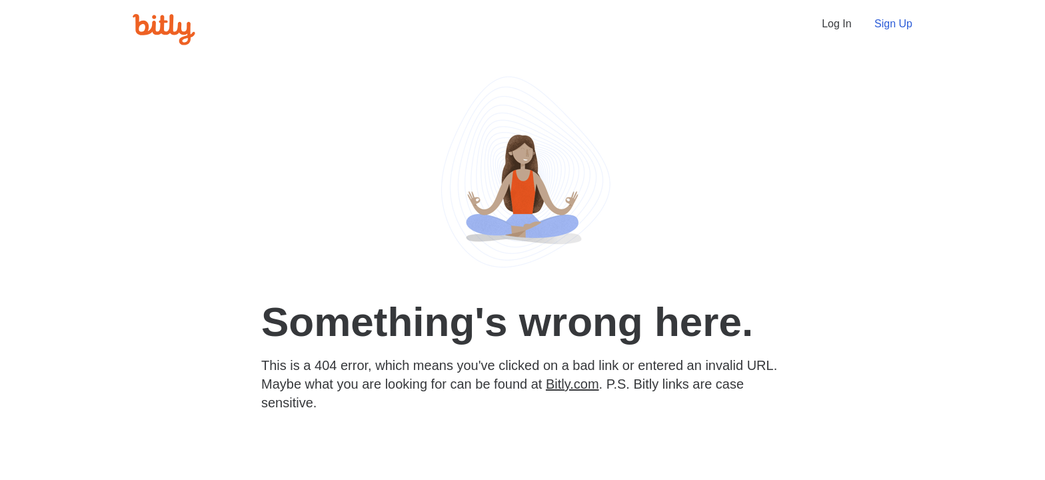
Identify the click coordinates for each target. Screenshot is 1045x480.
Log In (836, 23)
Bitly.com (572, 384)
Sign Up (893, 23)
